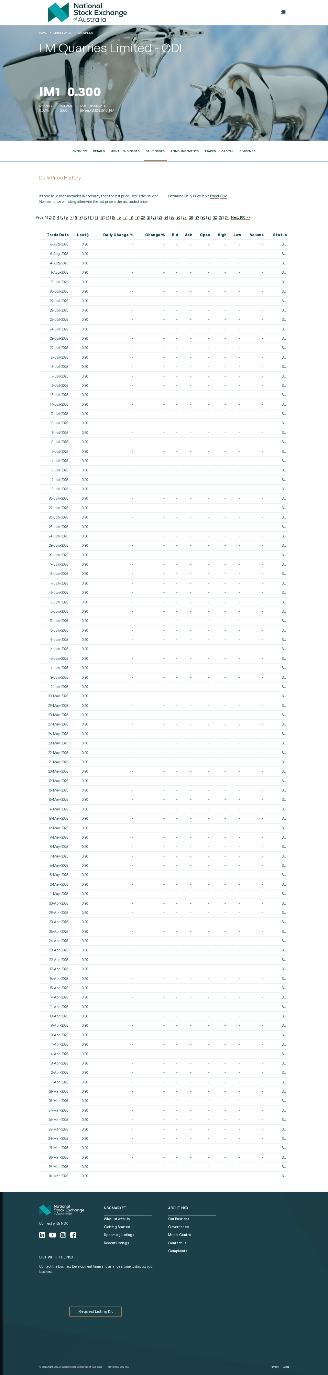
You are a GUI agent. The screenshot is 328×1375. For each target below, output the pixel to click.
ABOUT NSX (178, 1208)
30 (203, 217)
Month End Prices (125, 151)
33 (220, 217)
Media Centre (179, 1235)
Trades (210, 151)
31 (209, 217)
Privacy (275, 1366)
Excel (214, 196)
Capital (227, 151)
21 (148, 217)
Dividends (247, 151)
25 (172, 217)
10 (85, 217)
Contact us (177, 1243)
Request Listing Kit (95, 1311)
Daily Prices (155, 151)
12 (96, 217)
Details (99, 151)
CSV (223, 196)
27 (185, 217)
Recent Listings (116, 1243)
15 (113, 217)
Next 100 (240, 217)
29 (197, 217)
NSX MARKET (115, 1208)
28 (191, 217)
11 (91, 217)
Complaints (177, 1251)
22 (154, 217)
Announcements (185, 151)
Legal (286, 1366)
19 (137, 217)
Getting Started (117, 1227)
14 (107, 217)
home (42, 32)
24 (166, 217)
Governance (178, 1227)
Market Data (62, 32)
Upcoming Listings (119, 1235)
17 (125, 217)
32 (215, 217)
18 (131, 217)
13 (101, 217)
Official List (86, 32)
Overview (80, 151)
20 (143, 217)
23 (160, 217)
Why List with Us (117, 1219)
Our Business (178, 1219)
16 (119, 217)
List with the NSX (56, 1257)
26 (178, 217)
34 (227, 217)
